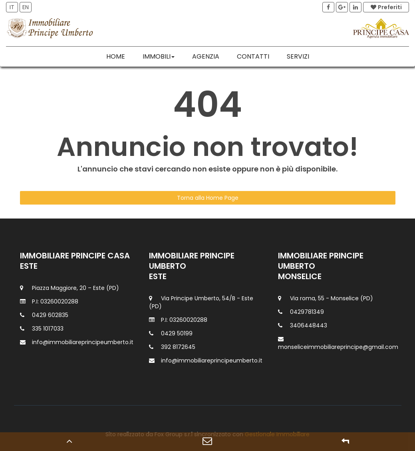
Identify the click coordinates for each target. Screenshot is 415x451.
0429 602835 (50, 315)
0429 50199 (177, 333)
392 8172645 (178, 347)
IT (12, 7)
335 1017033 (48, 329)
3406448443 (308, 325)
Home (115, 56)
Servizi (298, 56)
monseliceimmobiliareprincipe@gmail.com (338, 347)
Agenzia (205, 56)
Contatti (253, 56)
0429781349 (307, 312)
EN (25, 7)
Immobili (159, 56)
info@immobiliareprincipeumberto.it (82, 342)
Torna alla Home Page (207, 198)
